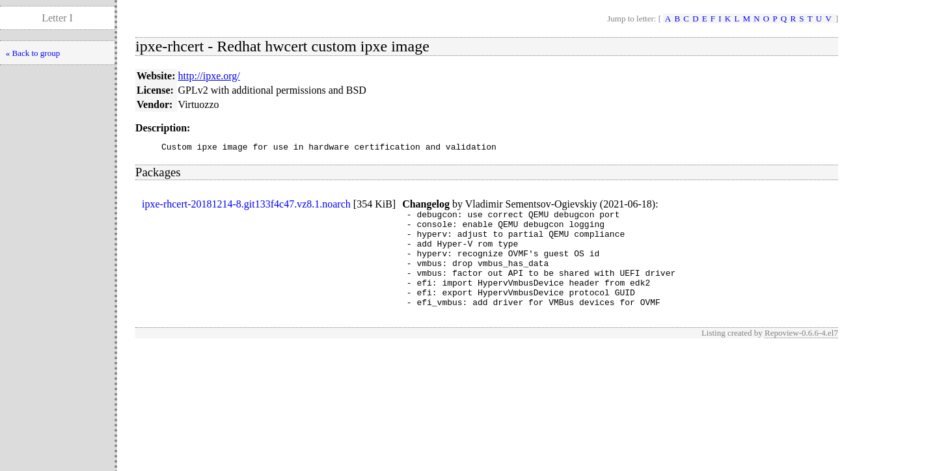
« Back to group (33, 53)
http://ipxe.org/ (209, 75)
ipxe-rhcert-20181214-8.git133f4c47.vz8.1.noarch (246, 205)
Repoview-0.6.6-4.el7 (801, 354)
